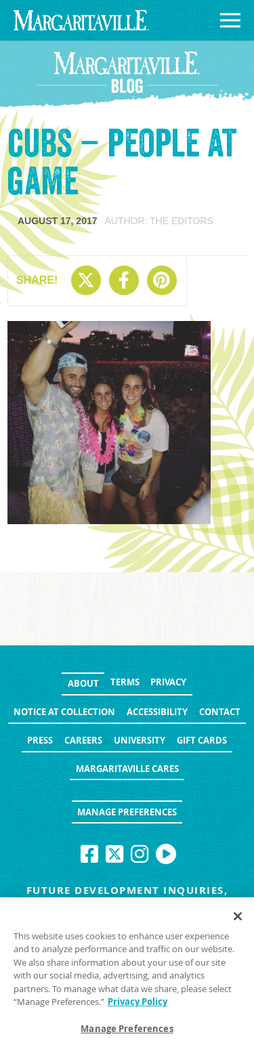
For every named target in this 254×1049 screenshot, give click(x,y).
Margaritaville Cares (127, 769)
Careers (83, 740)
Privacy (168, 682)
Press (40, 740)
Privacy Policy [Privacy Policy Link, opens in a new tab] (137, 1006)
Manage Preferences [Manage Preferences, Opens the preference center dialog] (127, 1033)
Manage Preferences (127, 812)
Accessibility (157, 712)
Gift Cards (202, 740)
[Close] (238, 920)
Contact (219, 712)
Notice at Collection (64, 712)
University (139, 740)
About (83, 683)
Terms (125, 682)
